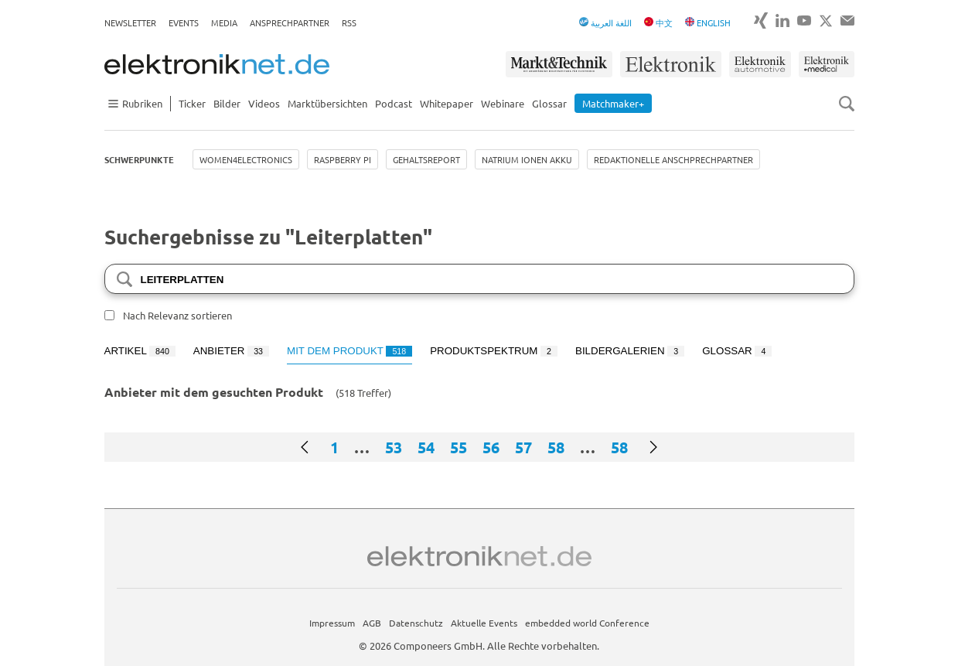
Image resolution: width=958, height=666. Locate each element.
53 (393, 447)
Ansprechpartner (289, 22)
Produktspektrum (493, 351)
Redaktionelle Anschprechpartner (673, 159)
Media (224, 22)
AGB (372, 622)
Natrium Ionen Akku (527, 159)
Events (184, 22)
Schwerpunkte (139, 159)
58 (555, 447)
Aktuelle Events (484, 622)
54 (426, 447)
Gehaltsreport (426, 159)
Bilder (226, 103)
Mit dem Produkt (349, 351)
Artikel (140, 351)
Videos (264, 103)
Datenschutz (416, 622)
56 (490, 447)
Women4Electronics (245, 159)
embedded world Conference (587, 622)
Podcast (393, 103)
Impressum (332, 622)
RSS (349, 22)
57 (523, 447)
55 (458, 447)
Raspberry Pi (342, 159)
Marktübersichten (327, 103)
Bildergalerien (629, 351)
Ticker (192, 103)
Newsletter (130, 22)
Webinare (502, 103)
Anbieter (231, 351)
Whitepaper (446, 103)
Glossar (549, 103)
